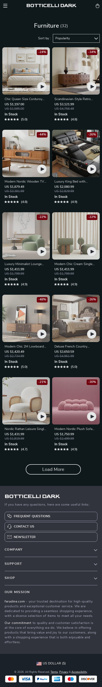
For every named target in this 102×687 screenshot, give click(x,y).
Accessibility (79, 672)
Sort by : (44, 38)
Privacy (63, 672)
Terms (54, 672)
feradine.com (15, 601)
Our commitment (18, 623)
